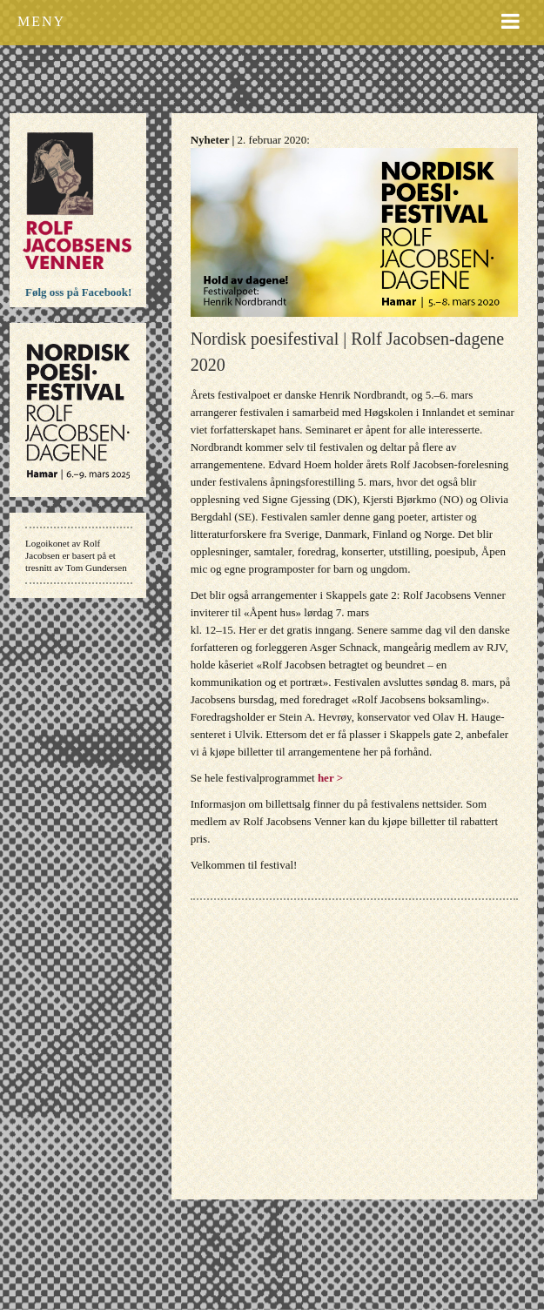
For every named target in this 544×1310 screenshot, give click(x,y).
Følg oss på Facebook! (78, 292)
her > (330, 777)
